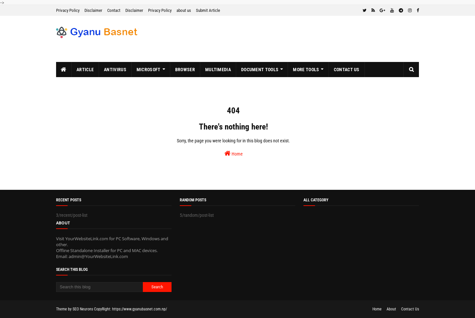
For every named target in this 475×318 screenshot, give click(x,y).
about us (183, 10)
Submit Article (208, 10)
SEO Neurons (83, 309)
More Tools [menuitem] (306, 69)
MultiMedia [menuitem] (218, 69)
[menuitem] (64, 69)
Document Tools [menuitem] (259, 69)
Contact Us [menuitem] (347, 69)
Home (233, 153)
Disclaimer (93, 10)
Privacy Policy (67, 10)
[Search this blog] (99, 287)
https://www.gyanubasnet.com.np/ (139, 309)
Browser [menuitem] (185, 69)
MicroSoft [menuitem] (149, 69)
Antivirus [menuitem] (115, 69)
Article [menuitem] (85, 69)
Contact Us (410, 309)
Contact (113, 10)
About (391, 309)
